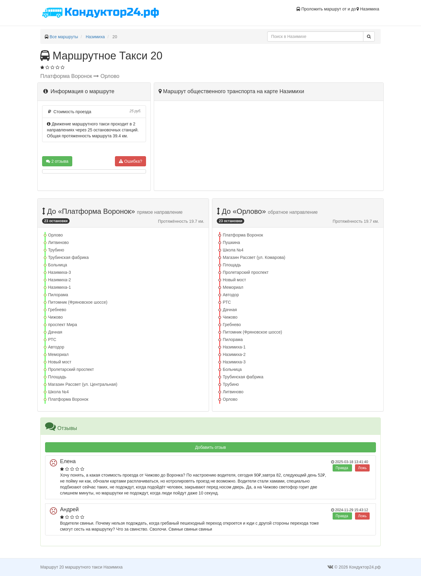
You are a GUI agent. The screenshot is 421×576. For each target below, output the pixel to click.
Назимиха (95, 36)
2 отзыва (57, 161)
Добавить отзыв (210, 447)
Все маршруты (64, 36)
